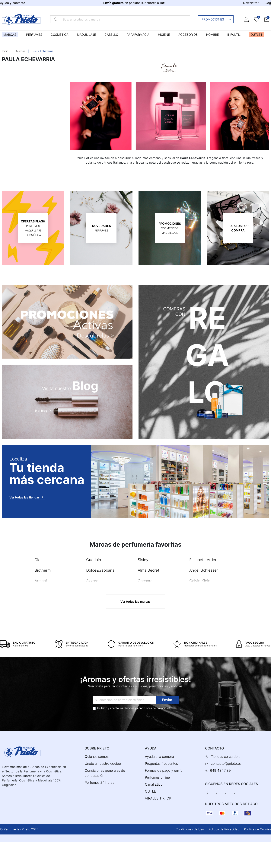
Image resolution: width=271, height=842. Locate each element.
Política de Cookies (257, 829)
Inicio (5, 51)
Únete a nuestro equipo (103, 763)
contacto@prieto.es (226, 763)
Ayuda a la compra (159, 757)
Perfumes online (157, 777)
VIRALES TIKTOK (158, 798)
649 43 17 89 (220, 770)
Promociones (217, 19)
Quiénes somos (97, 757)
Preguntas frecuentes (161, 763)
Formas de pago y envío (164, 770)
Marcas (20, 51)
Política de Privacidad (224, 829)
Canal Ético (154, 784)
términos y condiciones (138, 708)
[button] (266, 19)
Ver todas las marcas (135, 601)
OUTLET (151, 791)
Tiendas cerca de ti (225, 757)
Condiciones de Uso (190, 829)
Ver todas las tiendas (27, 497)
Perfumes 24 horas (99, 782)
